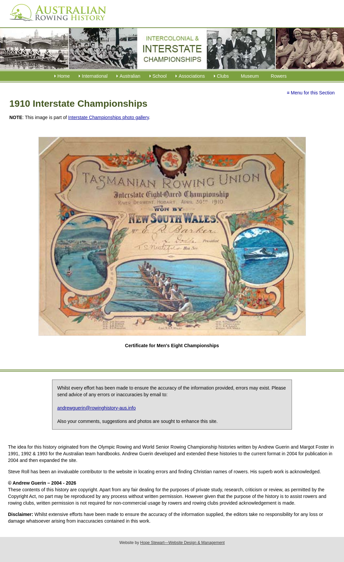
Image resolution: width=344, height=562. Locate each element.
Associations (192, 76)
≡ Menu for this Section (311, 92)
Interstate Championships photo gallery (108, 117)
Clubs (223, 76)
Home (63, 76)
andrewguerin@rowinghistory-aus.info (96, 408)
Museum (250, 76)
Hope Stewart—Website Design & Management (182, 542)
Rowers (279, 76)
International (94, 76)
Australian (129, 76)
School (159, 76)
